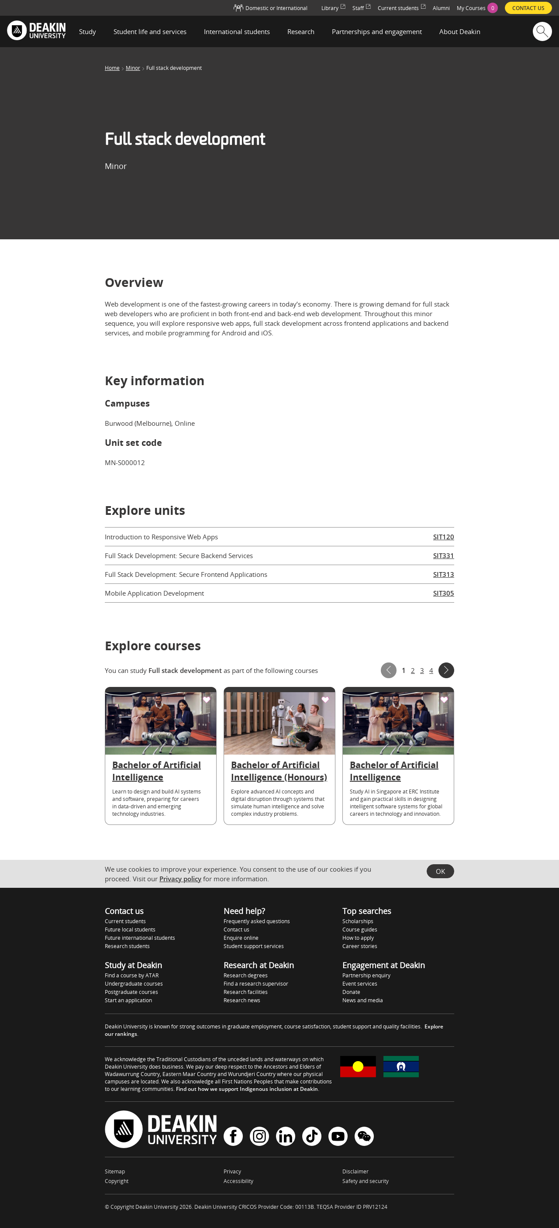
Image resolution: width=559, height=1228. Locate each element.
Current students (125, 921)
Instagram (259, 1136)
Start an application (128, 1000)
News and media (362, 1000)
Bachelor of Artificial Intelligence (156, 771)
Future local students (130, 929)
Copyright (116, 1181)
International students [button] (237, 31)
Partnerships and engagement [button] (377, 31)
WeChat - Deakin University (364, 1136)
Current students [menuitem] (402, 8)
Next (446, 670)
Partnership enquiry (366, 975)
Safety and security (365, 1181)
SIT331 (443, 555)
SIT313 (443, 574)
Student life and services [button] (150, 31)
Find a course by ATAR (132, 975)
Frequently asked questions (257, 921)
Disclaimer (355, 1171)
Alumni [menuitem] (441, 8)
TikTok (311, 1136)
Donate (351, 992)
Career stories (359, 946)
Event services (359, 983)
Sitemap (115, 1171)
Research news (242, 1000)
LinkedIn (285, 1136)
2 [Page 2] (413, 670)
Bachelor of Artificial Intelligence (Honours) (279, 771)
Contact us (236, 929)
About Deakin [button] (459, 31)
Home (112, 68)
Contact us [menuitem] (528, 8)
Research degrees (246, 975)
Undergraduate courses (134, 983)
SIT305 (443, 593)
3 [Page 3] (422, 670)
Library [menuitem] (333, 8)
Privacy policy (180, 878)
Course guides (359, 929)
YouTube (338, 1136)
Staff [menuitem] (361, 8)
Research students (127, 946)
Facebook (233, 1136)
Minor (133, 68)
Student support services (254, 946)
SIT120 (443, 536)
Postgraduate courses (131, 992)
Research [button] (300, 31)
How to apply (358, 938)
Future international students (140, 938)
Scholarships (357, 921)
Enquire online (241, 938)
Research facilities (246, 992)
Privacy (232, 1171)
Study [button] (87, 31)
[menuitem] (477, 8)
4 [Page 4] (431, 670)
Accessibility (238, 1181)
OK (440, 871)
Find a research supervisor (256, 983)
